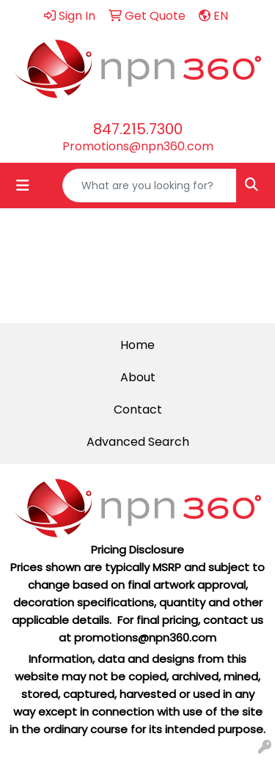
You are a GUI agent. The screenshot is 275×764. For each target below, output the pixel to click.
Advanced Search (138, 441)
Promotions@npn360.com (137, 146)
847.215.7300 (138, 129)
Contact (138, 409)
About (137, 377)
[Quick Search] (149, 185)
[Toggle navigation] (22, 185)
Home (137, 345)
